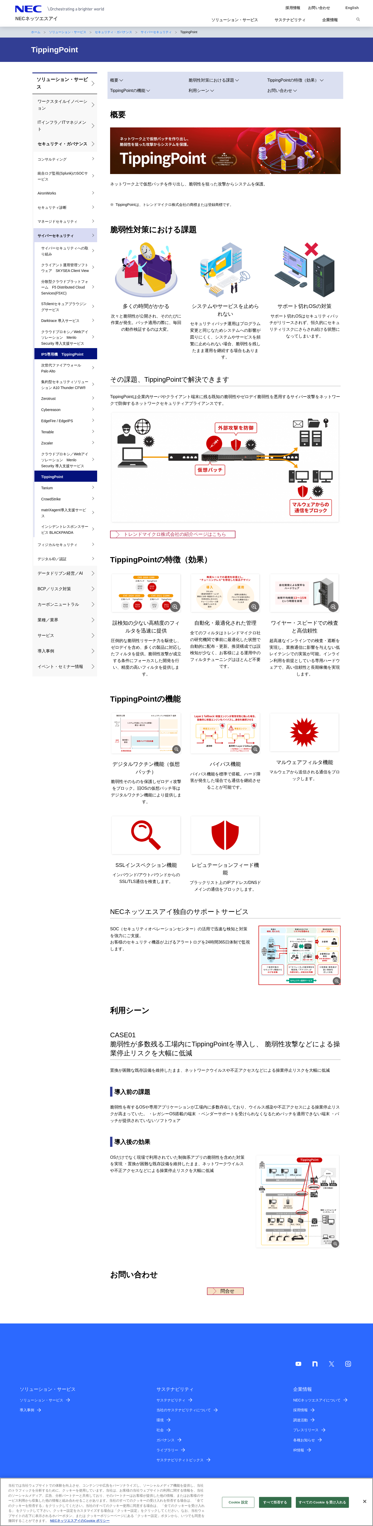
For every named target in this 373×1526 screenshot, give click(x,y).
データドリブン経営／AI (60, 573)
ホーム (35, 32)
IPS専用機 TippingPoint (62, 354)
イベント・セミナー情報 (60, 666)
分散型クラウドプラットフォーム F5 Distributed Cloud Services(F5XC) (64, 287)
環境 (160, 1420)
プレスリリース (306, 1430)
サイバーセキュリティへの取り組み (64, 251)
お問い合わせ (279, 90)
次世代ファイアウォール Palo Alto (63, 368)
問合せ (227, 1291)
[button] (236, 20)
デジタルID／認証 (52, 559)
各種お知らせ (304, 1440)
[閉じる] (364, 1501)
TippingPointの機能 (127, 90)
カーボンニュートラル (58, 604)
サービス (46, 635)
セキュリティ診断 (52, 207)
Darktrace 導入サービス (60, 321)
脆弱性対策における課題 (211, 80)
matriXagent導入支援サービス (63, 513)
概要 (114, 80)
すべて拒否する (275, 1502)
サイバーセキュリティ (156, 32)
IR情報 (298, 1450)
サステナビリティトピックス (180, 1460)
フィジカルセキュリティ (57, 545)
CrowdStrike (51, 499)
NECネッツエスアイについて (317, 1400)
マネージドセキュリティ (57, 221)
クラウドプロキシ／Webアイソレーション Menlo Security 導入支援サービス (64, 337)
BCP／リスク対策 (54, 589)
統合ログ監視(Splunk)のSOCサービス (63, 176)
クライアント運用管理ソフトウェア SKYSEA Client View (65, 268)
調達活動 (300, 1420)
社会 (160, 1430)
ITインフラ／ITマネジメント (62, 125)
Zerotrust (48, 399)
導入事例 (46, 651)
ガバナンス (165, 1440)
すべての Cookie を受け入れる (322, 1502)
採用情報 (300, 1410)
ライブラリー (167, 1450)
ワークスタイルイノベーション (62, 104)
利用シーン (199, 90)
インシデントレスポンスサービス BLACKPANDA (64, 529)
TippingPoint (52, 477)
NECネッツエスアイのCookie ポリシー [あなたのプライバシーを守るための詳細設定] (80, 1521)
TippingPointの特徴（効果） (293, 80)
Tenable (47, 432)
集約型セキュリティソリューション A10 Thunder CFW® (64, 385)
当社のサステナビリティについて (183, 1410)
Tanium (47, 488)
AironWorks (47, 193)
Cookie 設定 (238, 1502)
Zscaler (47, 443)
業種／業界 (48, 620)
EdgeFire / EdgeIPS (57, 421)
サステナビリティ (170, 1400)
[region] (186, 1502)
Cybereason (51, 410)
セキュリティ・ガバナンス (113, 32)
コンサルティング (52, 159)
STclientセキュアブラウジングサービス (64, 307)
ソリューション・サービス (67, 32)
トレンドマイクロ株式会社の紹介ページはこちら (175, 534)
